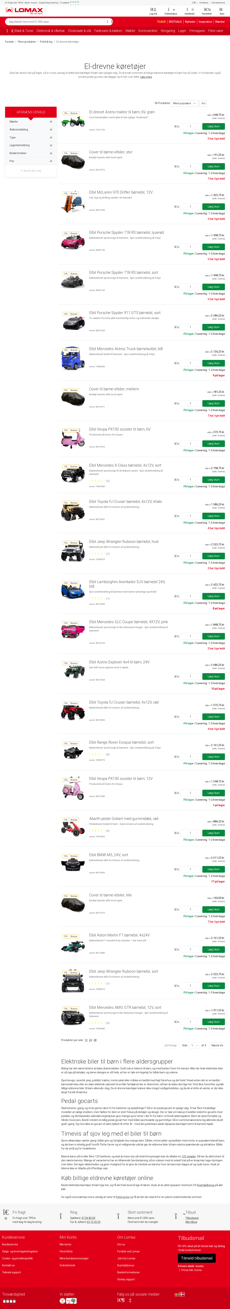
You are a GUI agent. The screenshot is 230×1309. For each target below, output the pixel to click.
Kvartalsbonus (125, 1265)
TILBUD (162, 21)
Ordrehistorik (67, 1265)
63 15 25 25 (94, 1221)
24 (90, 1040)
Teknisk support (11, 1272)
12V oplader (188, 1156)
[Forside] (9, 31)
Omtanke (204, 3)
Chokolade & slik (82, 31)
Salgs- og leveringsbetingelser (19, 1251)
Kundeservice (218, 3)
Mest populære (181, 103)
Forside (9, 41)
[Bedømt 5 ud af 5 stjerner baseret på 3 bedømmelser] (99, 831)
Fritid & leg (45, 41)
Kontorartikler (153, 31)
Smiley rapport (125, 1279)
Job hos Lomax (126, 1258)
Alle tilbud (191, 1221)
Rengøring (174, 31)
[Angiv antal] (190, 126)
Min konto (65, 1244)
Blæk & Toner (24, 31)
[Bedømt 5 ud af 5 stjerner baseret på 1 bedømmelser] (99, 554)
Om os (121, 1244)
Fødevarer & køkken (112, 31)
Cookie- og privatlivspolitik (17, 1258)
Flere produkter (27, 41)
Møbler (135, 31)
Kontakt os (8, 1265)
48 (94, 1040)
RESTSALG (177, 21)
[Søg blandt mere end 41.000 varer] (55, 21)
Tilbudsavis (192, 1217)
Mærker (220, 21)
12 (85, 1040)
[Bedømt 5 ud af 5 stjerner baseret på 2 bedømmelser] (99, 481)
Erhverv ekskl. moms (190, 1265)
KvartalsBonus (206, 1185)
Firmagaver (204, 31)
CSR (194, 3)
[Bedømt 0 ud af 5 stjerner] (96, 124)
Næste (216, 1045)
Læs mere (146, 76)
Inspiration (206, 21)
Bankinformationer (128, 1272)
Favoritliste (66, 1251)
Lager (189, 31)
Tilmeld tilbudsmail (196, 1258)
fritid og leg (122, 1197)
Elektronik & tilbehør (51, 31)
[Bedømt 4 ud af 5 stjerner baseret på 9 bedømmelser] (99, 754)
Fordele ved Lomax (128, 1251)
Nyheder (192, 21)
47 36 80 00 (89, 1217)
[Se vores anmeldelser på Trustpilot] (9, 1301)
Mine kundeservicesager (74, 1258)
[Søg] (109, 21)
